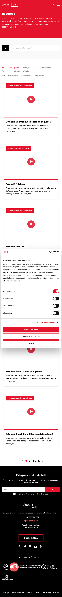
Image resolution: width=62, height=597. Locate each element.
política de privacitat (42, 494)
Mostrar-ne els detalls (45, 323)
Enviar (52, 489)
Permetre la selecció (31, 336)
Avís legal (6, 592)
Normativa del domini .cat (50, 592)
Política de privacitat (18, 592)
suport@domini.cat (31, 521)
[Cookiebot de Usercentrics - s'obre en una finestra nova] (49, 252)
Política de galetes (33, 592)
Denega (31, 343)
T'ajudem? (31, 538)
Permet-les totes (31, 330)
